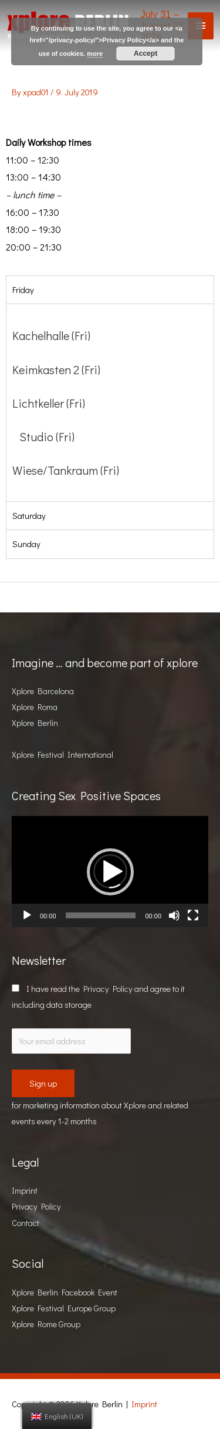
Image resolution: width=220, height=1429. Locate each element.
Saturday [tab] (29, 515)
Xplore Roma (34, 706)
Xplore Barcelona (43, 691)
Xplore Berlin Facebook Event (64, 1292)
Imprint (25, 1190)
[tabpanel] (110, 402)
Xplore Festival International (62, 754)
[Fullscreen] (193, 915)
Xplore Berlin (35, 722)
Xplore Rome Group (46, 1324)
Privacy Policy (108, 988)
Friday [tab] (23, 289)
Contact (25, 1222)
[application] (110, 871)
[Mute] (174, 915)
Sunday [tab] (26, 543)
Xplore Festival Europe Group (64, 1308)
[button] (110, 871)
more (95, 53)
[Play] (27, 915)
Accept (145, 53)
